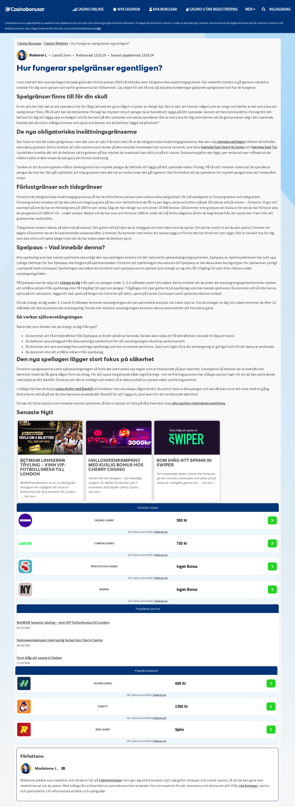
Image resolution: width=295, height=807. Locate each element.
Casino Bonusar (29, 43)
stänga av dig (70, 282)
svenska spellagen (230, 141)
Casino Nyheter (56, 43)
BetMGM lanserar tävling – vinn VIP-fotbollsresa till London (63, 622)
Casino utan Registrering (212, 9)
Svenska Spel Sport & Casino (222, 147)
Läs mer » (26, 496)
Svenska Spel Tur (264, 147)
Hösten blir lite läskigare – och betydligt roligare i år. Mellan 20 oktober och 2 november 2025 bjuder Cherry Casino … (115, 482)
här (99, 28)
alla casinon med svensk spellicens (198, 403)
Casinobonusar (110, 780)
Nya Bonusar (163, 9)
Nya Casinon (126, 9)
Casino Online (88, 9)
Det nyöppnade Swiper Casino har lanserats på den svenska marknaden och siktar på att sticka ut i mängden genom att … (186, 478)
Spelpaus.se (160, 531)
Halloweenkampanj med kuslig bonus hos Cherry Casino (60, 640)
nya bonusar (248, 785)
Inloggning (279, 9)
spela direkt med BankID (74, 388)
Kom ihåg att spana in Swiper (39, 657)
